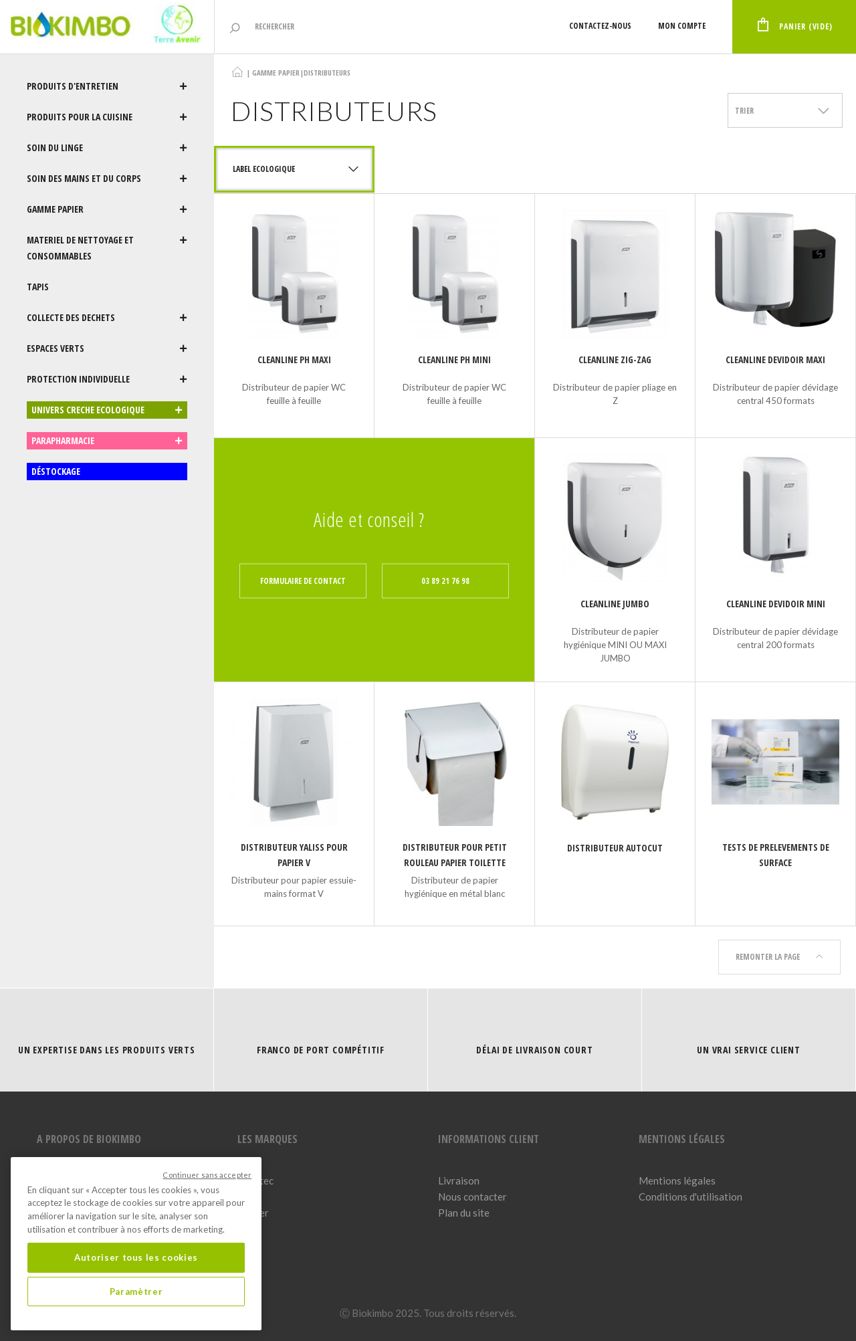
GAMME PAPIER (107, 209)
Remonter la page (779, 956)
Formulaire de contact (303, 581)
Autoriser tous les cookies (136, 1257)
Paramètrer (136, 1291)
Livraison (458, 1180)
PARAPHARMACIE (107, 441)
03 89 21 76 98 (445, 581)
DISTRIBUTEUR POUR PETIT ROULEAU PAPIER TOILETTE (455, 855)
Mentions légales (677, 1180)
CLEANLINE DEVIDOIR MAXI (775, 359)
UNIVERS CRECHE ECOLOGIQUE (107, 410)
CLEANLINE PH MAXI (294, 359)
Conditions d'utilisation (690, 1197)
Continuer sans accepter (207, 1174)
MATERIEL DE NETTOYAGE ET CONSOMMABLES (107, 248)
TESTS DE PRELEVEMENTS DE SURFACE (775, 855)
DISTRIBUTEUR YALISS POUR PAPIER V (294, 855)
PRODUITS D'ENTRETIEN (107, 86)
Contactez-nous (600, 25)
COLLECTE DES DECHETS (107, 318)
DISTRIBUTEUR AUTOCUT (615, 847)
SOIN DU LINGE (107, 148)
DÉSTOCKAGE (55, 471)
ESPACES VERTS (107, 348)
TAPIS (38, 286)
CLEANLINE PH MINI (454, 359)
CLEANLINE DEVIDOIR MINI (775, 603)
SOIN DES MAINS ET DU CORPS (107, 179)
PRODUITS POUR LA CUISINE (107, 117)
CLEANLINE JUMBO (614, 603)
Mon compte (682, 25)
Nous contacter (472, 1197)
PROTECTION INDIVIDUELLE (107, 379)
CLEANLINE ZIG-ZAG (614, 359)
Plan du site (464, 1213)
